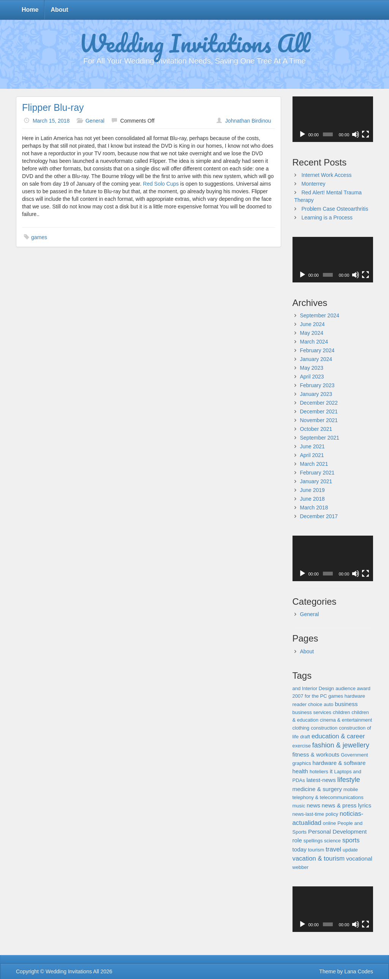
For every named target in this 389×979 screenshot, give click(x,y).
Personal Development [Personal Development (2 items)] (337, 831)
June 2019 (312, 490)
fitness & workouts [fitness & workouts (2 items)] (316, 754)
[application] (333, 119)
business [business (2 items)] (346, 704)
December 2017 (319, 516)
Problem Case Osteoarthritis (334, 209)
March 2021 (314, 464)
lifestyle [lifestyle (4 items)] (348, 780)
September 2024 (320, 315)
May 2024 (311, 333)
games (39, 237)
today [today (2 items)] (300, 849)
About (59, 9)
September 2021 (320, 438)
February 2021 (317, 473)
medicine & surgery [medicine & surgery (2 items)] (317, 789)
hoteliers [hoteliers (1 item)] (319, 771)
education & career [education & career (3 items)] (338, 736)
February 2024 (317, 350)
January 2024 (316, 359)
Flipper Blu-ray (53, 107)
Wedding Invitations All (194, 43)
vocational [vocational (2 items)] (359, 858)
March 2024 (314, 342)
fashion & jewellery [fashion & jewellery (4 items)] (340, 745)
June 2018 (312, 499)
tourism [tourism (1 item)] (316, 850)
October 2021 (316, 429)
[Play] (302, 134)
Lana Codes (358, 971)
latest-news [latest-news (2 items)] (321, 780)
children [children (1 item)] (341, 712)
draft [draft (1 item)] (305, 736)
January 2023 (316, 394)
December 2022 (319, 403)
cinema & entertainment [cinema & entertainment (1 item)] (346, 720)
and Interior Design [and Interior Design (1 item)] (313, 688)
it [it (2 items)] (331, 771)
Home (30, 9)
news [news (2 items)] (313, 805)
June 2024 (312, 324)
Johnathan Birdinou (248, 121)
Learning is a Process (327, 217)
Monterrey (313, 184)
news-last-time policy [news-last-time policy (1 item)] (315, 814)
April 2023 (312, 377)
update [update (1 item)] (350, 850)
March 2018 (314, 507)
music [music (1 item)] (299, 806)
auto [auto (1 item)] (328, 704)
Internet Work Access (326, 175)
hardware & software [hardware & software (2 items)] (339, 763)
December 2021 (319, 411)
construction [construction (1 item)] (324, 728)
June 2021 (312, 446)
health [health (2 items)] (300, 771)
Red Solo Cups (161, 184)
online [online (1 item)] (329, 823)
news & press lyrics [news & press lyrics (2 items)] (347, 805)
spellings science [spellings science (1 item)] (322, 840)
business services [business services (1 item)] (312, 712)
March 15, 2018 (51, 121)
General (94, 121)
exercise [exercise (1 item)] (302, 746)
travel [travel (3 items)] (333, 849)
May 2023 (311, 368)
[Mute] (355, 134)
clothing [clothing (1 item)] (301, 728)
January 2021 (316, 481)
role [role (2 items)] (297, 840)
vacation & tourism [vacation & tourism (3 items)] (319, 858)
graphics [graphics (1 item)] (302, 763)
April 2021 (312, 455)
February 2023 (317, 385)
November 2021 (319, 420)
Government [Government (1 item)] (354, 755)
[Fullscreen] (365, 134)
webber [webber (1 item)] (301, 867)
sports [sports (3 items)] (351, 840)
